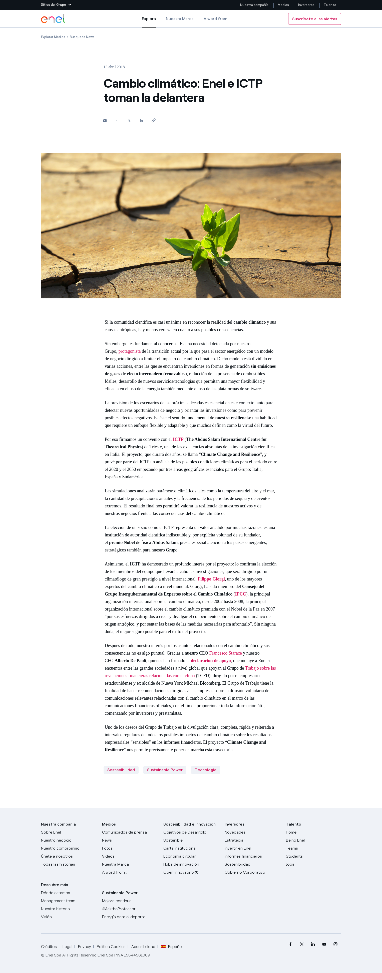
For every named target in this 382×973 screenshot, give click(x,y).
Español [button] (172, 947)
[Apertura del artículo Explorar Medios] (53, 37)
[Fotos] (129, 848)
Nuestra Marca (180, 18)
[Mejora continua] (129, 901)
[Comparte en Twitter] (129, 120)
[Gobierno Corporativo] (252, 872)
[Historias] (68, 864)
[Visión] (68, 917)
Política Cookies (111, 946)
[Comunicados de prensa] (129, 832)
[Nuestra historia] (68, 909)
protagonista (130, 351)
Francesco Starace (225, 653)
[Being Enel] (313, 840)
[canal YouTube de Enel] (324, 944)
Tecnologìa (205, 769)
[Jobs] (313, 864)
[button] (56, 5)
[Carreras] (313, 832)
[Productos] (68, 840)
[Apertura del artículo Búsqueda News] (82, 37)
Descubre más (54, 884)
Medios (283, 5)
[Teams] (313, 848)
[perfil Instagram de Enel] (335, 944)
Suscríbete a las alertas (314, 19)
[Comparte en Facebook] (117, 120)
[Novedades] (252, 832)
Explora (149, 22)
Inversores (306, 5)
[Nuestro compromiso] (68, 848)
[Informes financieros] (252, 856)
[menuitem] (290, 944)
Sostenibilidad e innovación (189, 824)
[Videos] (129, 856)
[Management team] (68, 901)
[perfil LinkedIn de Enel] (313, 944)
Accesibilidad (143, 946)
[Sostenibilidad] (252, 864)
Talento (330, 5)
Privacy (84, 946)
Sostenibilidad (121, 769)
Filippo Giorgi (211, 578)
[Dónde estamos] (68, 893)
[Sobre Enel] (68, 832)
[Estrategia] (252, 840)
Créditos (49, 946)
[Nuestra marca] (129, 864)
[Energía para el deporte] (129, 917)
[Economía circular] (191, 856)
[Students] (313, 856)
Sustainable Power (165, 769)
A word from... (217, 18)
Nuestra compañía (254, 5)
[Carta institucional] (191, 848)
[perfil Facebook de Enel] (290, 944)
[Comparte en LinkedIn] (141, 120)
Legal (67, 946)
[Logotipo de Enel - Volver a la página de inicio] (53, 18)
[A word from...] (129, 872)
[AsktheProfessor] (129, 909)
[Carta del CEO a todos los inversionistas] (129, 840)
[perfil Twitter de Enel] (301, 944)
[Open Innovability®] (191, 872)
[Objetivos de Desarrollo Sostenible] (191, 836)
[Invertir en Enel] (252, 848)
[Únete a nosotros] (68, 856)
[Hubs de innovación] (191, 864)
